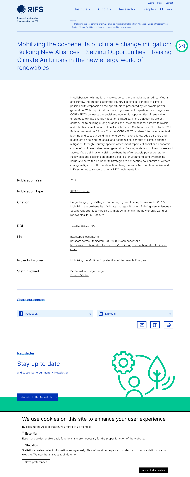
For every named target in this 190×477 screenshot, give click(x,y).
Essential (31, 433)
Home (73, 20)
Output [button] (103, 9)
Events (151, 3)
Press (159, 3)
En (168, 9)
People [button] (149, 9)
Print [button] (168, 324)
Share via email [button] (141, 324)
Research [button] (126, 9)
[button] (155, 324)
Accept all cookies (153, 470)
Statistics (31, 445)
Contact (169, 3)
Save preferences (36, 462)
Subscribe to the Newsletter (36, 397)
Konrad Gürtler (79, 275)
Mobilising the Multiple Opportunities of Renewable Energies (108, 260)
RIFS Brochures (79, 191)
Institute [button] (81, 9)
